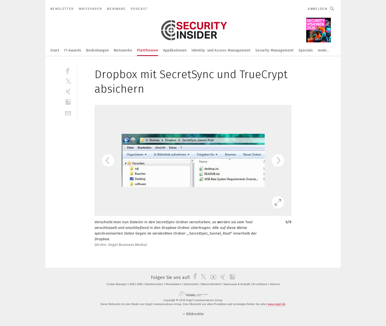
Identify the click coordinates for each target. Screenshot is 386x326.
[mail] (68, 113)
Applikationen (175, 50)
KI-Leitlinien (260, 284)
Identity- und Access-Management (221, 50)
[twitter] (68, 81)
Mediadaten (174, 284)
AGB (132, 284)
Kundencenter (154, 284)
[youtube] (212, 277)
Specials (305, 50)
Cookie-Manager (117, 284)
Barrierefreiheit (212, 284)
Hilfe (140, 284)
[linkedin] (68, 102)
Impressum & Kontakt (237, 284)
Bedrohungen (97, 50)
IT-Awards (72, 50)
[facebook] (68, 70)
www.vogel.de (277, 304)
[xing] (68, 91)
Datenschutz (192, 284)
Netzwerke (123, 50)
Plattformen (147, 50)
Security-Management (274, 50)
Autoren (275, 284)
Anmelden (317, 9)
